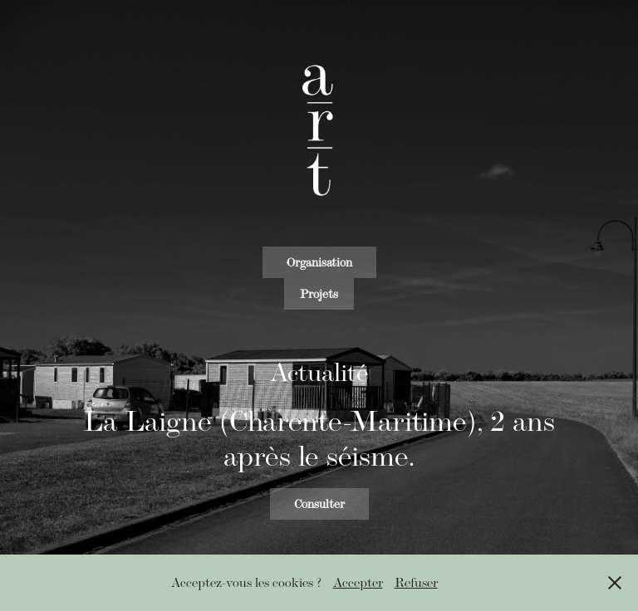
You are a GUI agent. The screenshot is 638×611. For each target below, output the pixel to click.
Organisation (319, 262)
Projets (319, 293)
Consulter (319, 503)
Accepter (358, 582)
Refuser (416, 582)
